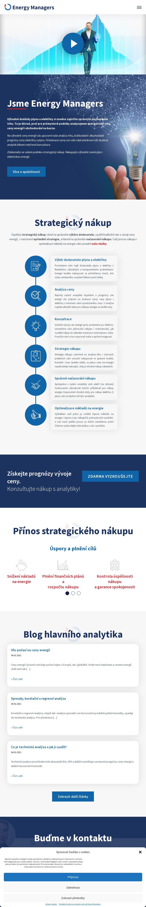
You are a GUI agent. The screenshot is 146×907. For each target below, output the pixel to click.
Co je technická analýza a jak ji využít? (39, 747)
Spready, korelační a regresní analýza (38, 698)
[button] (140, 852)
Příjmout (73, 877)
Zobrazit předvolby (73, 898)
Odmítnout (73, 887)
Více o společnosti (26, 172)
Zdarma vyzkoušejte (110, 476)
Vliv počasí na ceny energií (30, 650)
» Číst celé (17, 679)
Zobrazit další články (73, 796)
